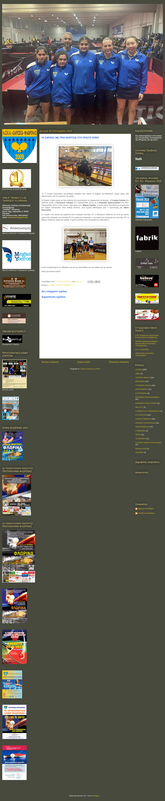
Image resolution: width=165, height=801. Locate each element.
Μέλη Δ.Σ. (139, 407)
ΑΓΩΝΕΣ (51, 285)
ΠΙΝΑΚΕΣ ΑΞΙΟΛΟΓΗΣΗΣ (145, 423)
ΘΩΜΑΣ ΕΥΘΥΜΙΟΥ (146, 509)
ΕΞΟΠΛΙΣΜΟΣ (141, 393)
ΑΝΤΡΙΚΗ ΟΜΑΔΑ (142, 378)
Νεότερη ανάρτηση (50, 362)
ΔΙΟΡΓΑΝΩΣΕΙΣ (141, 389)
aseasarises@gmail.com (18, 217)
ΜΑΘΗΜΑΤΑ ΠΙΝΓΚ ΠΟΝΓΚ (146, 403)
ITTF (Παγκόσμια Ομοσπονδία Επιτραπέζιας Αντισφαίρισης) (147, 336)
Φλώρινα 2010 (141, 449)
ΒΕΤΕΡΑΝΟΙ (140, 381)
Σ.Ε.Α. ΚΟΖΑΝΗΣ (142, 349)
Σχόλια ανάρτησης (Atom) (90, 369)
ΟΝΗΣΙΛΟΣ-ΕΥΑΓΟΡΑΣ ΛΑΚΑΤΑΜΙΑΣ (144, 354)
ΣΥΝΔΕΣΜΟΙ (140, 431)
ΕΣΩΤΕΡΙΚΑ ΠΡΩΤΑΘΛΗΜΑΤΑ (147, 397)
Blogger (96, 796)
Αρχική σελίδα (83, 362)
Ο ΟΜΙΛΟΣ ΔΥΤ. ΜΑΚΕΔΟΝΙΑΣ (147, 411)
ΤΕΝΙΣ (137, 435)
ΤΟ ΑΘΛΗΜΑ (140, 439)
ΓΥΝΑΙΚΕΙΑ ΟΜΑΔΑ (143, 385)
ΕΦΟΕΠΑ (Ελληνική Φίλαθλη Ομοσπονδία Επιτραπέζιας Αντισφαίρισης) (146, 343)
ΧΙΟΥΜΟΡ (139, 452)
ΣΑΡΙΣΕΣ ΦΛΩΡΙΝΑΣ (146, 513)
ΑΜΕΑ (137, 374)
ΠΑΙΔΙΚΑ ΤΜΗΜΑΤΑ (63, 285)
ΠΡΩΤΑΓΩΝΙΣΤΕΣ (142, 427)
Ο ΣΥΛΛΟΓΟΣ (140, 415)
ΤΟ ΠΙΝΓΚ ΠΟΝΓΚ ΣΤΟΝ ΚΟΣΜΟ (148, 443)
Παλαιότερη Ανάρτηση (119, 362)
